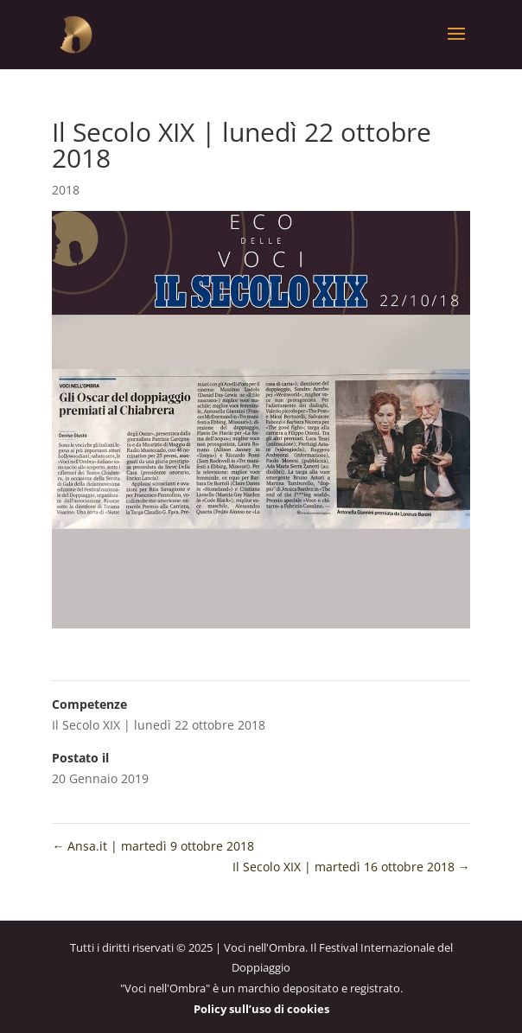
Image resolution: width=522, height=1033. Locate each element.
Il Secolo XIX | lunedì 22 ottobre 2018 (158, 725)
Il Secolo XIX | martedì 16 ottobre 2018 (351, 866)
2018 (66, 190)
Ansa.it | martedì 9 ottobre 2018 (153, 846)
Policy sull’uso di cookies (261, 1009)
